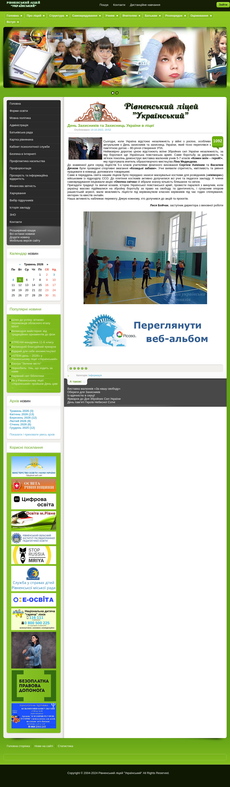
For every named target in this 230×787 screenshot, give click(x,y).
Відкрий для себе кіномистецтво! (33, 351)
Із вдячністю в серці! (81, 395)
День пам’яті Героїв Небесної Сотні (91, 402)
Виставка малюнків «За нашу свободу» (93, 388)
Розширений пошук (23, 230)
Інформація (95, 375)
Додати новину (20, 237)
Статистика (65, 746)
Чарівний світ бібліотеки (27, 376)
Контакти (119, 5)
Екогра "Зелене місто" (26, 363)
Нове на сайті (44, 746)
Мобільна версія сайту (25, 240)
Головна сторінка (18, 746)
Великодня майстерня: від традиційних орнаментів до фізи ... (33, 334)
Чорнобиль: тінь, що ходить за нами (32, 369)
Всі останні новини (22, 233)
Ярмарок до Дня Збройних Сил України (94, 398)
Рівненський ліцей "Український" (120, 773)
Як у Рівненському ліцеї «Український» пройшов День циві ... (34, 384)
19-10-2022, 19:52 (101, 129)
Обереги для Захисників (83, 392)
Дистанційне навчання (145, 5)
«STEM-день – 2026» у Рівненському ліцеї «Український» (34, 357)
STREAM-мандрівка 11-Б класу (32, 342)
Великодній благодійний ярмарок (33, 346)
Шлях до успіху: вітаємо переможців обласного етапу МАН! (30, 323)
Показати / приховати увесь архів (32, 434)
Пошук (104, 5)
